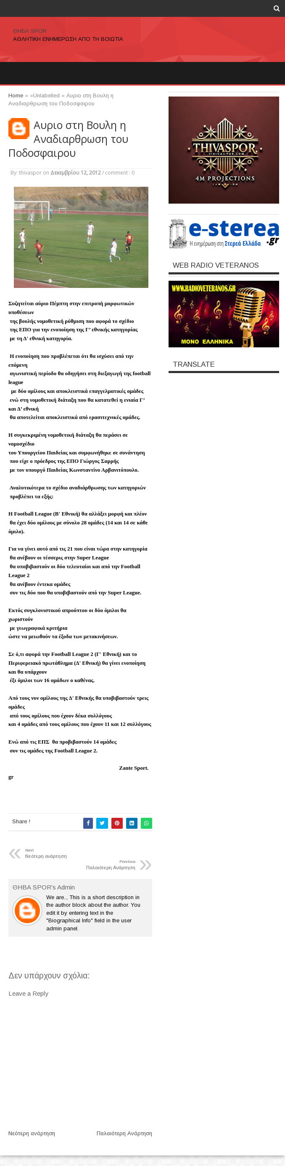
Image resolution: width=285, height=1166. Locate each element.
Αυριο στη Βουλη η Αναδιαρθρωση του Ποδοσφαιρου (68, 139)
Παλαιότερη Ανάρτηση (124, 1133)
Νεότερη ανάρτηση (31, 1133)
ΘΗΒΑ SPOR (30, 31)
